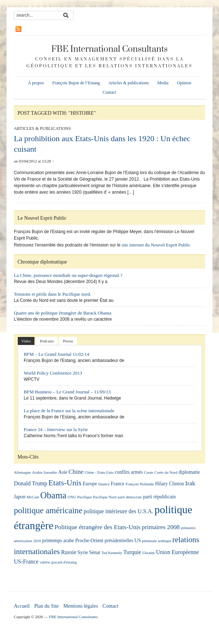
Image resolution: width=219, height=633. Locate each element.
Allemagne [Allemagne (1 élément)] (22, 472)
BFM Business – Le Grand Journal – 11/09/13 (67, 391)
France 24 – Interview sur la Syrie (56, 429)
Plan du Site (46, 606)
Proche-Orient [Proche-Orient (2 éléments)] (89, 540)
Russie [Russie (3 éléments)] (69, 552)
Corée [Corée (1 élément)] (148, 472)
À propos (36, 82)
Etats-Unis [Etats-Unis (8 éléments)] (65, 482)
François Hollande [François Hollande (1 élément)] (139, 484)
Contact (109, 92)
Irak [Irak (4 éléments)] (190, 483)
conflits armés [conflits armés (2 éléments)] (129, 472)
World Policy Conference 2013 (53, 373)
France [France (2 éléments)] (117, 483)
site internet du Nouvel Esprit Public (156, 245)
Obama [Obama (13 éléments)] (53, 495)
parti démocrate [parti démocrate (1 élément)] (130, 497)
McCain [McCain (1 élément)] (32, 497)
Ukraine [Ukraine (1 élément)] (148, 553)
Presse (68, 341)
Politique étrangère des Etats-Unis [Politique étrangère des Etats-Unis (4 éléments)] (98, 527)
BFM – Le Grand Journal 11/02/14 (56, 354)
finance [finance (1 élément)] (104, 484)
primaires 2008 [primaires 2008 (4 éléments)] (161, 527)
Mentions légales (80, 606)
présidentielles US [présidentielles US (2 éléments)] (122, 540)
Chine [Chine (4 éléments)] (76, 471)
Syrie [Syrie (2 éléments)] (83, 552)
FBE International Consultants (109, 49)
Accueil (22, 606)
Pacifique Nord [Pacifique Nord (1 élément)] (105, 497)
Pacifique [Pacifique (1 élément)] (84, 497)
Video (26, 341)
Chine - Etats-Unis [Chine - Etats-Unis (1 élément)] (99, 472)
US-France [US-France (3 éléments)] (26, 561)
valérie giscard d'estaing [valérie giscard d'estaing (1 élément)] (58, 562)
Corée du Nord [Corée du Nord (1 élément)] (165, 472)
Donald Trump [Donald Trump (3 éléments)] (30, 483)
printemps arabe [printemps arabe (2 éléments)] (58, 540)
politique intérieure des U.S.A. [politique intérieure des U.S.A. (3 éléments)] (118, 511)
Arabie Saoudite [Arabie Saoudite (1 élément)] (44, 472)
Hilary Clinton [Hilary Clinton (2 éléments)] (169, 483)
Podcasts (47, 341)
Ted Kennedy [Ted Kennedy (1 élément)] (112, 553)
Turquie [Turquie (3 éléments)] (132, 552)
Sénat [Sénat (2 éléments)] (94, 552)
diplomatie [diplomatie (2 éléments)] (189, 472)
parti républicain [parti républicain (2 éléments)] (159, 496)
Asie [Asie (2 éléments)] (62, 472)
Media (163, 82)
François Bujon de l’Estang (76, 82)
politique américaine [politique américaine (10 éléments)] (48, 510)
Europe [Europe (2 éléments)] (90, 483)
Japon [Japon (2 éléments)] (19, 496)
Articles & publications (128, 82)
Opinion (184, 82)
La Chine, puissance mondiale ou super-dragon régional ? (68, 275)
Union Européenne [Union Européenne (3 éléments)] (177, 552)
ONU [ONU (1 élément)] (72, 497)
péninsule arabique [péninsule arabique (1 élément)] (156, 541)
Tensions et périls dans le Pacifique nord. (52, 294)
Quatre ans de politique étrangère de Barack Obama (62, 313)
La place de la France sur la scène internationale (69, 410)
